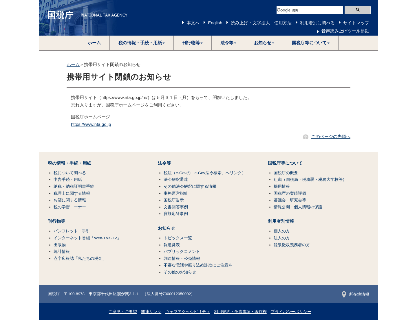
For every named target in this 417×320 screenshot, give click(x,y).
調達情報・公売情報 (182, 258)
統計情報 (62, 251)
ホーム (94, 42)
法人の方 (282, 238)
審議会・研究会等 (290, 200)
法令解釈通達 (176, 179)
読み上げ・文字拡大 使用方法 (261, 22)
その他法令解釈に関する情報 (190, 186)
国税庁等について (285, 163)
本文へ (193, 22)
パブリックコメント (182, 251)
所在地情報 (355, 294)
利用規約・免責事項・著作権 (240, 312)
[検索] (310, 10)
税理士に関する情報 (72, 193)
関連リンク (151, 312)
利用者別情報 (281, 221)
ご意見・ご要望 (123, 312)
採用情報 (282, 186)
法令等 (164, 163)
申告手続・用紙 (68, 179)
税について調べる (70, 173)
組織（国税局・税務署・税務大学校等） (310, 179)
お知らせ (166, 228)
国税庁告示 (174, 200)
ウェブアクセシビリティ (187, 312)
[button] (142, 43)
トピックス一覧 (178, 238)
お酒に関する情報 (70, 200)
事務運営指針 (176, 193)
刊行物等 (56, 221)
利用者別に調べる (317, 22)
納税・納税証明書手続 (74, 186)
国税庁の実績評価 (290, 193)
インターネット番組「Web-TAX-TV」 (87, 238)
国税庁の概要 (286, 173)
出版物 (60, 245)
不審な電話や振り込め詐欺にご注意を (198, 265)
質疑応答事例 (176, 214)
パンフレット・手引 (72, 231)
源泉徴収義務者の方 (292, 245)
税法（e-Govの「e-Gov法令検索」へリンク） (205, 173)
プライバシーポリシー (291, 312)
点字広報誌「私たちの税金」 (80, 258)
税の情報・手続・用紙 (69, 163)
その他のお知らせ (180, 272)
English (215, 22)
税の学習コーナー (70, 207)
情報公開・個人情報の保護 (298, 207)
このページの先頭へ (330, 136)
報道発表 (172, 245)
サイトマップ (356, 22)
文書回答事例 (176, 207)
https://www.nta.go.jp (91, 124)
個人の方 (282, 231)
